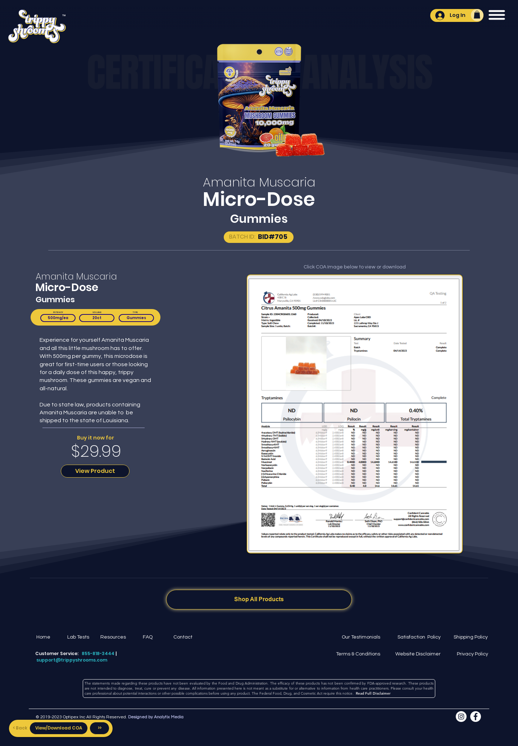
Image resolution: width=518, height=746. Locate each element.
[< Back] (20, 728)
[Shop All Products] (259, 599)
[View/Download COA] (58, 728)
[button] (477, 15)
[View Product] (95, 471)
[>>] (99, 728)
